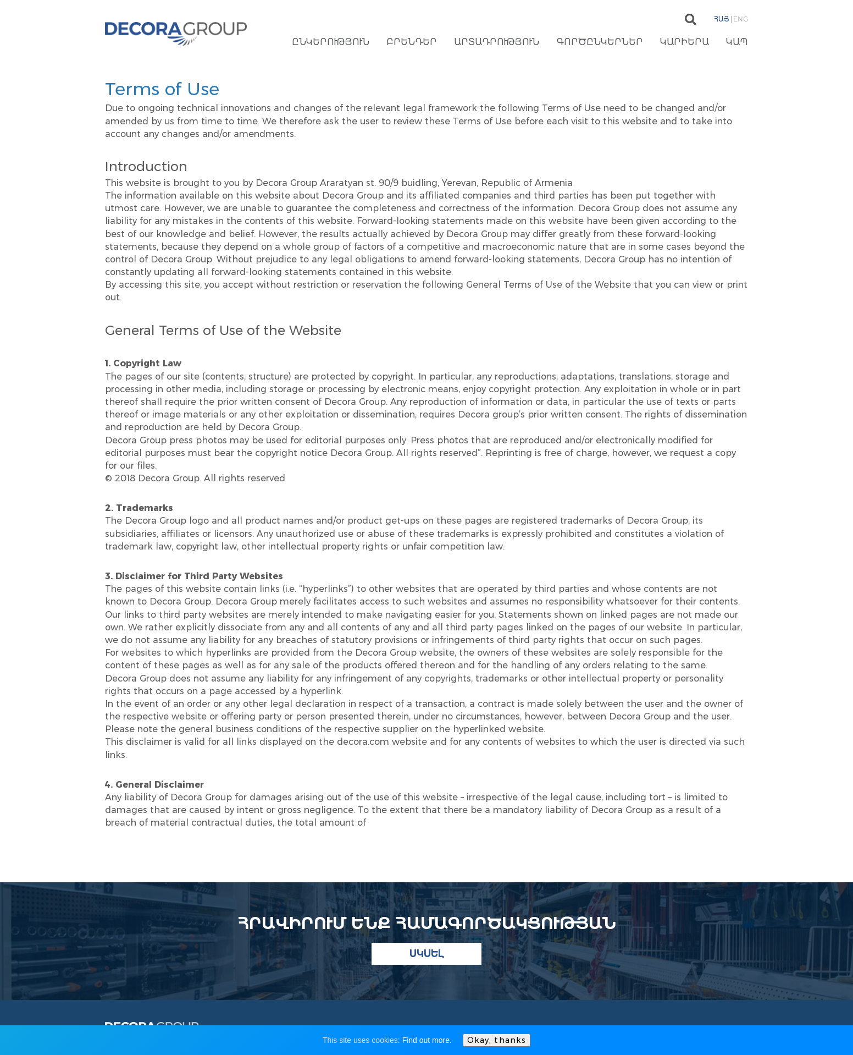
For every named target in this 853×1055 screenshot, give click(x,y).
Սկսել (426, 954)
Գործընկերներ (600, 42)
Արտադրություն (496, 42)
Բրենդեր (411, 42)
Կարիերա (684, 42)
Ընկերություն (330, 42)
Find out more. (427, 1040)
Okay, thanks (496, 1040)
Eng (740, 19)
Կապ (737, 42)
